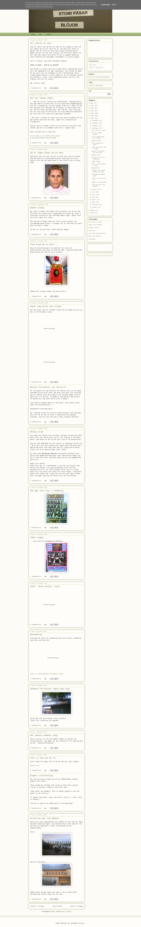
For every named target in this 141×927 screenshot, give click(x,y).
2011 (92, 113)
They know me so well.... (44, 244)
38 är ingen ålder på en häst (46, 153)
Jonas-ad (92, 230)
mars (94, 202)
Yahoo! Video (58, 674)
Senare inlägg (37, 906)
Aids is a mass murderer (40, 674)
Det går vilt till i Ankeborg (46, 491)
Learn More (105, 5)
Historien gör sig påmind (44, 818)
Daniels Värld (93, 227)
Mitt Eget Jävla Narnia (97, 233)
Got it (114, 5)
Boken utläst (37, 208)
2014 (92, 105)
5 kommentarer (35, 679)
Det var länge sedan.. (42, 98)
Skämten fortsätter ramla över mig (49, 689)
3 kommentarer (35, 198)
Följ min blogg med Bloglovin (99, 77)
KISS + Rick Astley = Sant (45, 586)
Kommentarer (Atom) (63, 911)
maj (93, 197)
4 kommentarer (35, 88)
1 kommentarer (35, 296)
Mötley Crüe (36, 432)
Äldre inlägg (76, 906)
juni (94, 194)
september (96, 128)
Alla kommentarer (97, 67)
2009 (92, 118)
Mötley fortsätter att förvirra (48, 387)
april (94, 199)
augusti (95, 189)
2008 (92, 210)
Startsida (57, 906)
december (95, 120)
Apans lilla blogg (95, 225)
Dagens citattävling (41, 776)
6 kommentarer (35, 770)
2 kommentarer (35, 382)
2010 (92, 116)
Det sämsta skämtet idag (44, 735)
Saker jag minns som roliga (45, 306)
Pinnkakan (92, 239)
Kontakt (48, 34)
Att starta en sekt (41, 43)
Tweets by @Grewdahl (96, 85)
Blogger (82, 923)
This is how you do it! (43, 758)
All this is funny (95, 222)
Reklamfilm (36, 635)
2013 (92, 108)
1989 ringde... (38, 538)
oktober (95, 125)
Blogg (33, 34)
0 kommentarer (35, 143)
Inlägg (93, 65)
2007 (92, 213)
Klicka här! (35, 765)
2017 (92, 103)
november (95, 123)
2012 (92, 110)
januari (95, 207)
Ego (40, 34)
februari (95, 204)
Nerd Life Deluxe (95, 236)
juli (94, 192)
